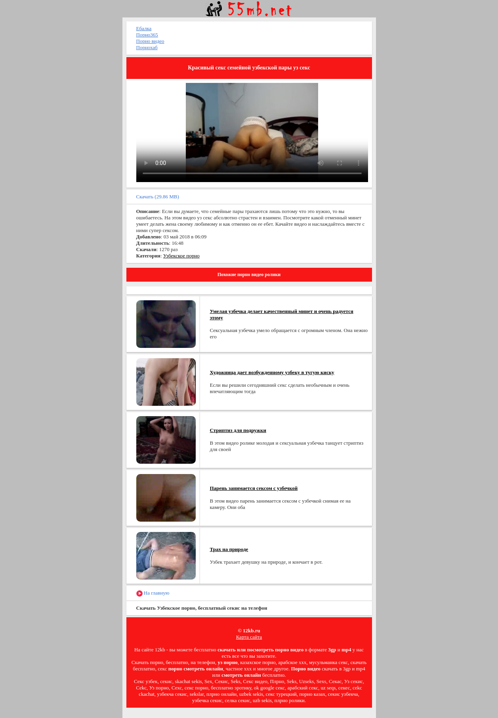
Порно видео (150, 41)
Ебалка (144, 28)
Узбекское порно (181, 256)
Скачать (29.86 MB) (157, 197)
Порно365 (147, 35)
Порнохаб (147, 47)
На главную (153, 593)
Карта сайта (249, 637)
